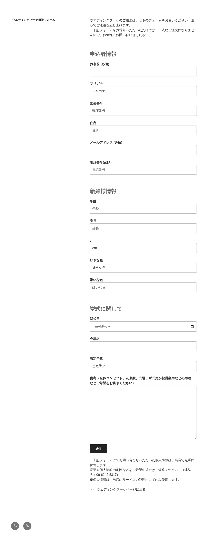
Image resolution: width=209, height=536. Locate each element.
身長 (143, 226)
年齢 (143, 207)
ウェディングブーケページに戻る (121, 489)
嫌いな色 (143, 285)
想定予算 (143, 364)
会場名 (143, 344)
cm (143, 246)
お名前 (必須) (143, 69)
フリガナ (143, 89)
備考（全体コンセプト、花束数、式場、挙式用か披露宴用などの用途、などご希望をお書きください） (143, 407)
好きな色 (143, 265)
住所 (143, 128)
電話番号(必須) (143, 168)
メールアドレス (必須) (143, 148)
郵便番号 (143, 109)
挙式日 (143, 324)
